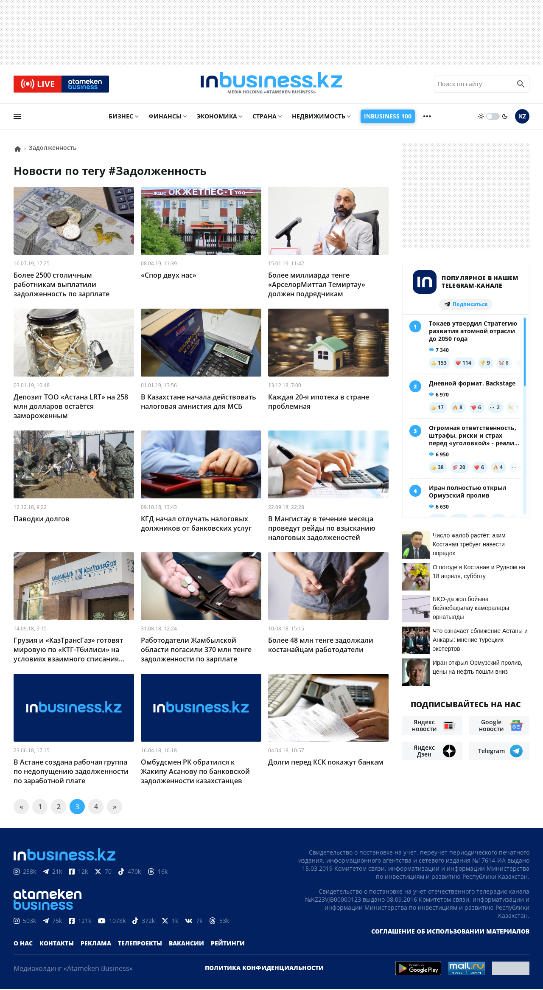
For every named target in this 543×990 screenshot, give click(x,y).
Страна (264, 117)
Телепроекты (140, 944)
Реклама (96, 944)
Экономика (217, 117)
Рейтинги (228, 944)
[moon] (504, 117)
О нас (23, 944)
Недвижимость (318, 117)
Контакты (56, 944)
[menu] (17, 117)
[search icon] (520, 84)
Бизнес (121, 117)
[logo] (271, 84)
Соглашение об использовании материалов (450, 932)
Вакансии (186, 944)
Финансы (165, 117)
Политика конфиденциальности (264, 969)
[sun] (481, 117)
